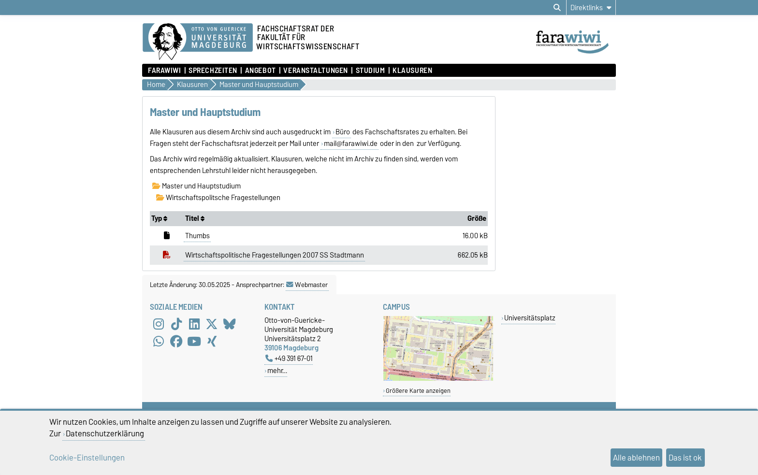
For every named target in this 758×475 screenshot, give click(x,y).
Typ (159, 218)
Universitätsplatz (529, 318)
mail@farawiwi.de (351, 143)
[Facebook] (176, 341)
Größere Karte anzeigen (418, 391)
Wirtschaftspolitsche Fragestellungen (218, 197)
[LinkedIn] (194, 324)
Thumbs (197, 236)
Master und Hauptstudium (196, 186)
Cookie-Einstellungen (87, 457)
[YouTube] (194, 341)
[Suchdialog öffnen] (557, 8)
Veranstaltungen (315, 70)
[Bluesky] (229, 324)
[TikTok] (176, 324)
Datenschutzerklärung (105, 433)
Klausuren (412, 70)
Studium (370, 70)
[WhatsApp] (158, 341)
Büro (342, 132)
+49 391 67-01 (289, 358)
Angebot (260, 70)
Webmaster (307, 284)
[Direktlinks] (591, 7)
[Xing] (211, 341)
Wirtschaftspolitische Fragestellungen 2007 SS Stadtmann (274, 255)
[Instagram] (158, 324)
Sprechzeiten (213, 70)
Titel (194, 218)
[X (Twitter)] (211, 324)
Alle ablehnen (636, 457)
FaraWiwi (164, 70)
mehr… (277, 370)
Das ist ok (685, 457)
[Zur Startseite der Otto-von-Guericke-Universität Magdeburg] (197, 42)
